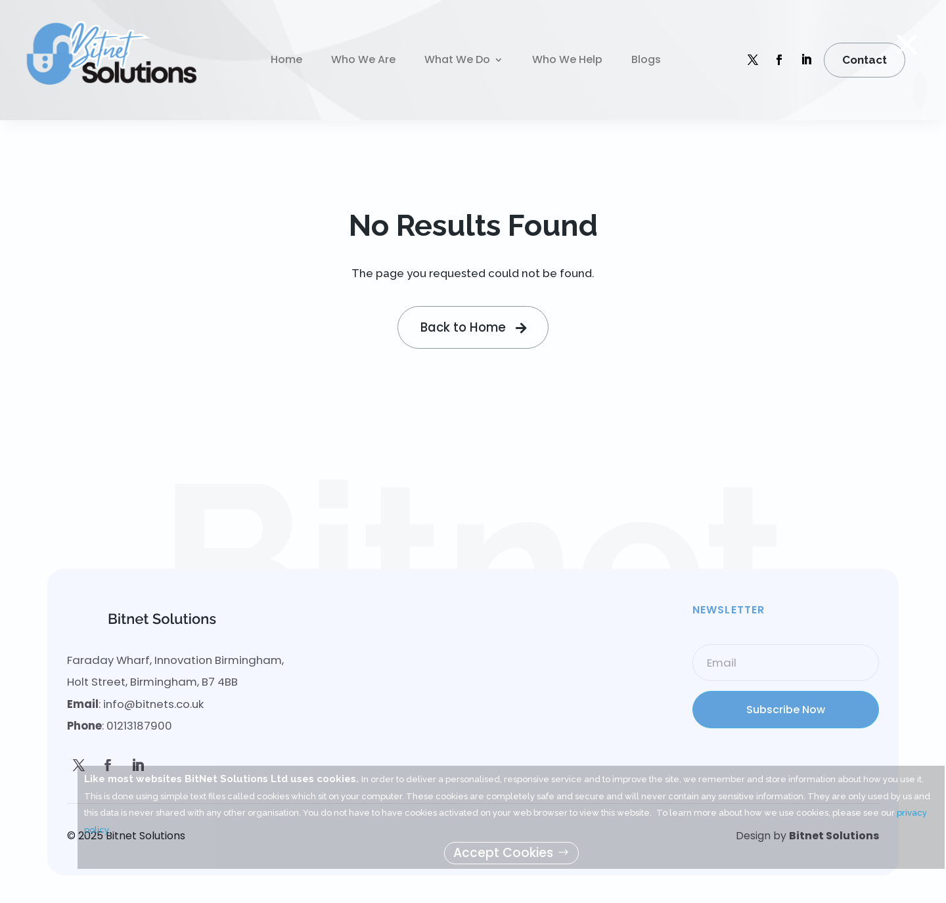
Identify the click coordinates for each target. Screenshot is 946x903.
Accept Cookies (503, 853)
